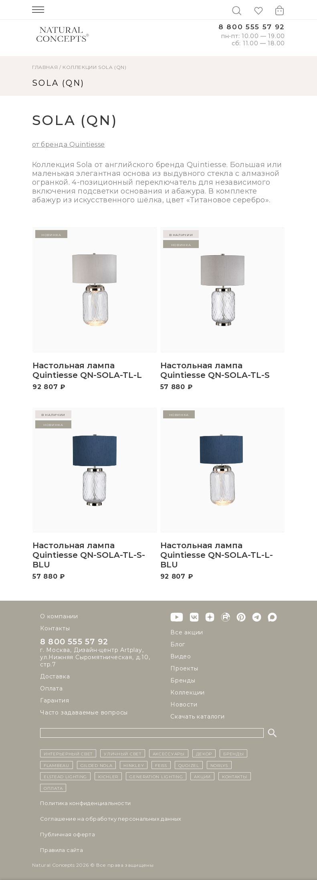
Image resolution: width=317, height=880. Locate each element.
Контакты (55, 628)
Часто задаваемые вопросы (84, 712)
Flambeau (56, 765)
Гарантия (54, 700)
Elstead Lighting (65, 776)
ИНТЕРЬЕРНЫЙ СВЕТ (68, 753)
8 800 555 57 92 (251, 27)
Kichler (108, 776)
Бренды (183, 680)
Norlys (219, 765)
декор (204, 753)
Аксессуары (169, 753)
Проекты (184, 668)
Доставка (55, 676)
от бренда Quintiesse (68, 144)
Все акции (186, 632)
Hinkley (133, 765)
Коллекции (80, 67)
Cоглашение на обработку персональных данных (111, 818)
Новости (184, 704)
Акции (202, 776)
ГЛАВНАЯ (45, 67)
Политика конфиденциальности (85, 803)
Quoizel (188, 765)
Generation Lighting (156, 776)
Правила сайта (61, 850)
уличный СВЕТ (122, 753)
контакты (234, 776)
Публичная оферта (67, 834)
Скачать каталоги (197, 716)
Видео (180, 656)
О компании (59, 616)
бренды (233, 753)
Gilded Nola (97, 765)
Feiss (161, 765)
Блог (177, 644)
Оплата (51, 688)
